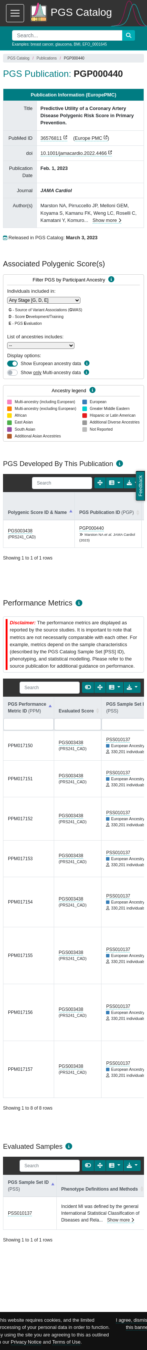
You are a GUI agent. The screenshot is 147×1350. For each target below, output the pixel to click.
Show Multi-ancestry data (51, 372)
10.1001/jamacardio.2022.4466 (74, 153)
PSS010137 (118, 739)
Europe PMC (88, 138)
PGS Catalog (18, 58)
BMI (77, 44)
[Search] (62, 483)
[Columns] (114, 483)
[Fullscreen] (100, 483)
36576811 (51, 138)
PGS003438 (20, 531)
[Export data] (132, 687)
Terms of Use (66, 1342)
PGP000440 (91, 528)
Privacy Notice (26, 1342)
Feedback (140, 485)
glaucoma (63, 44)
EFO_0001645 (94, 44)
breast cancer (41, 44)
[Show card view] (88, 687)
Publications (46, 58)
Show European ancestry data (51, 363)
